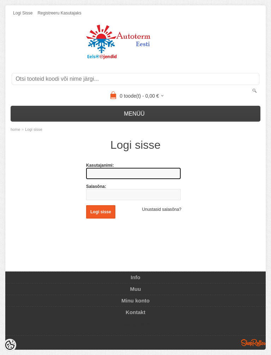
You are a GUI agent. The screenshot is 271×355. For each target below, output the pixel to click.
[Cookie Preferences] (10, 345)
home (15, 129)
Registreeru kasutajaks (59, 13)
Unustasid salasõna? (161, 209)
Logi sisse (22, 13)
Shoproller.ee (253, 342)
